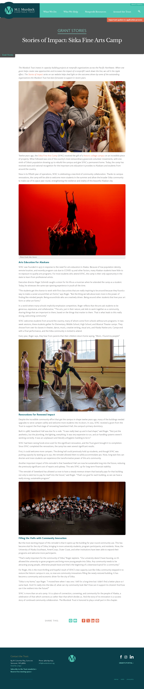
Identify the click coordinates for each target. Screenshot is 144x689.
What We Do (49, 12)
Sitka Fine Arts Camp (47, 155)
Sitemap (116, 679)
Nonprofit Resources (95, 12)
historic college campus (94, 155)
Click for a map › (16, 666)
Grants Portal (137, 4)
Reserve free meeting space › (21, 672)
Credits (122, 679)
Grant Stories (7, 55)
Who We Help (71, 12)
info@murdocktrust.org (47, 663)
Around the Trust (122, 12)
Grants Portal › (126, 663)
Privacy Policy (130, 679)
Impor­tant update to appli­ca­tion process (125, 20)
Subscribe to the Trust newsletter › (24, 669)
